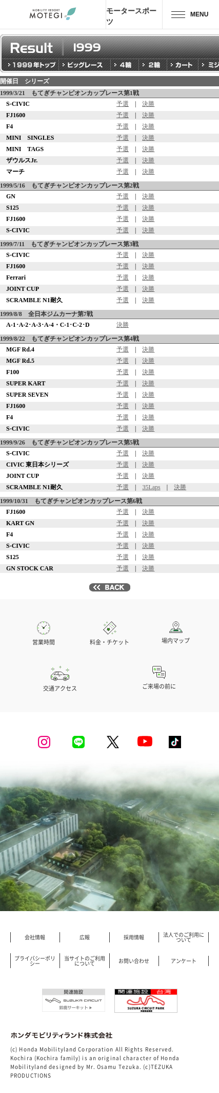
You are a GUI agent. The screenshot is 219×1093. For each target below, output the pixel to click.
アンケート (183, 961)
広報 (84, 937)
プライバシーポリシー (34, 961)
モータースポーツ (131, 16)
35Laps (151, 487)
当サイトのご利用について (84, 961)
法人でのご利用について (183, 937)
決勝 (148, 103)
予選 (122, 103)
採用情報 (134, 937)
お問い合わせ (133, 961)
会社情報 (35, 937)
